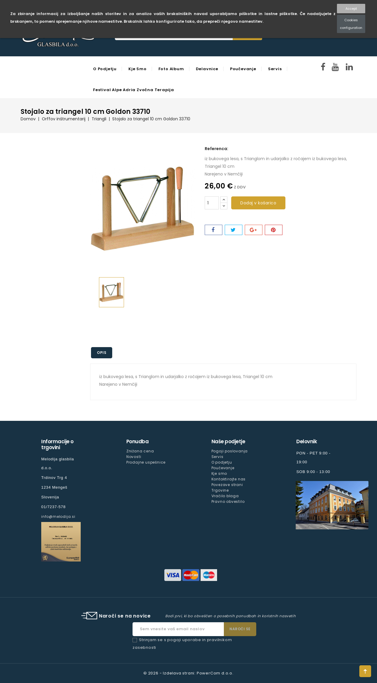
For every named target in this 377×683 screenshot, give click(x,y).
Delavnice (207, 69)
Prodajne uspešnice (146, 462)
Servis (275, 69)
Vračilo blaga (225, 495)
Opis (101, 352)
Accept (351, 8)
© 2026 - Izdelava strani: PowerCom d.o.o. (188, 673)
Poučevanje (243, 69)
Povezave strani (227, 484)
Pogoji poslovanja (229, 451)
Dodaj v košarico (258, 203)
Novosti (133, 456)
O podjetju (105, 69)
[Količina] (212, 202)
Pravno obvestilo (228, 501)
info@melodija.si (58, 516)
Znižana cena (140, 451)
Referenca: (216, 149)
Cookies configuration (351, 24)
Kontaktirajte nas (228, 479)
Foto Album (171, 69)
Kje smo (137, 69)
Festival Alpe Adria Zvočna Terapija (133, 90)
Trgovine (220, 490)
